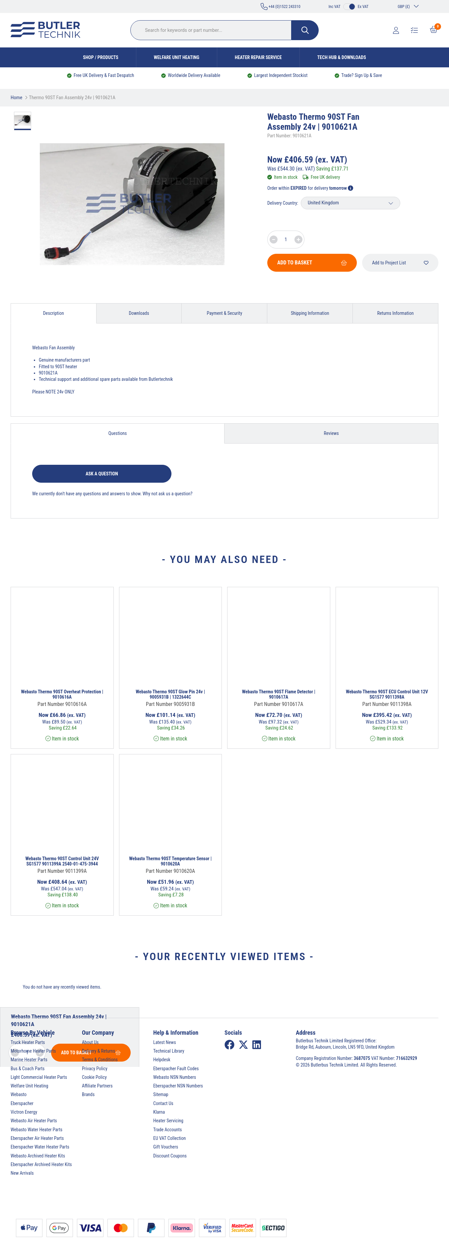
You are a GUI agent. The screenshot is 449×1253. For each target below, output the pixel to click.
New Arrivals (22, 1173)
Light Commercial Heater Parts (39, 1077)
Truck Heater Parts (28, 1042)
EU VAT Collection (169, 1138)
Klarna (159, 1112)
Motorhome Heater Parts (33, 1051)
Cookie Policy (94, 1077)
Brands (88, 1094)
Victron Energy (24, 1112)
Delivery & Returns (98, 1051)
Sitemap (160, 1094)
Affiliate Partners (97, 1085)
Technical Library (168, 1051)
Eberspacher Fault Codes (176, 1068)
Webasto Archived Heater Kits (38, 1155)
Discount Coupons (170, 1155)
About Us (90, 1042)
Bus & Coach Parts (27, 1068)
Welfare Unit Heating (176, 57)
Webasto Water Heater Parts (36, 1129)
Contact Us (163, 1103)
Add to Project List (400, 262)
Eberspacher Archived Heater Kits (41, 1164)
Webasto (19, 1094)
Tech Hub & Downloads (341, 57)
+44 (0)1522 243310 (280, 6)
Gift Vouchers (165, 1146)
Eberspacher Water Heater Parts (40, 1146)
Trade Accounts (167, 1129)
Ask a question (102, 473)
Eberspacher (22, 1103)
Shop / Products (100, 57)
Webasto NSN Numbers (174, 1077)
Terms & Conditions (100, 1059)
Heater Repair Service (258, 57)
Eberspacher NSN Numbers (178, 1085)
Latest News (164, 1042)
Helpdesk (161, 1059)
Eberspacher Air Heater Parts (37, 1138)
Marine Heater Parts (29, 1059)
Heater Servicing (168, 1120)
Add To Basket (312, 262)
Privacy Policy (94, 1068)
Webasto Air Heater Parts (34, 1120)
